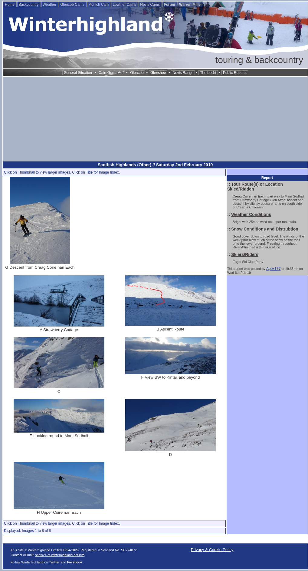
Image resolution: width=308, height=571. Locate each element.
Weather (50, 4)
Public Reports (235, 73)
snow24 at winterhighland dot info (59, 555)
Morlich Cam (99, 4)
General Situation (78, 73)
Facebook (75, 562)
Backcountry (28, 4)
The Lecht (208, 73)
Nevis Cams (150, 4)
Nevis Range (182, 73)
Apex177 (273, 269)
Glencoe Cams (72, 4)
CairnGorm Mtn (111, 73)
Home (10, 4)
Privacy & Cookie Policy (212, 549)
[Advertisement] (155, 119)
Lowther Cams (125, 4)
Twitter (54, 562)
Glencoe (137, 73)
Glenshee (158, 73)
